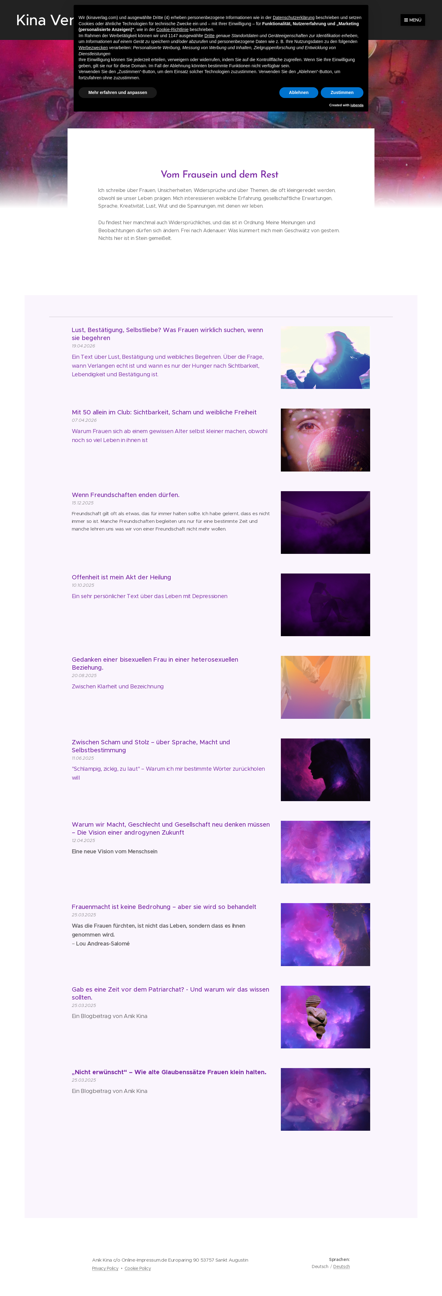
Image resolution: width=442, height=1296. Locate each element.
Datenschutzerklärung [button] (294, 17)
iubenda (357, 105)
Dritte (209, 35)
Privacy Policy (105, 1268)
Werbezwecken (93, 47)
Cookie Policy (138, 1268)
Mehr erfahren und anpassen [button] (117, 92)
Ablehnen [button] (299, 92)
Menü (412, 20)
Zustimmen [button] (342, 92)
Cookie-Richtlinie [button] (172, 29)
